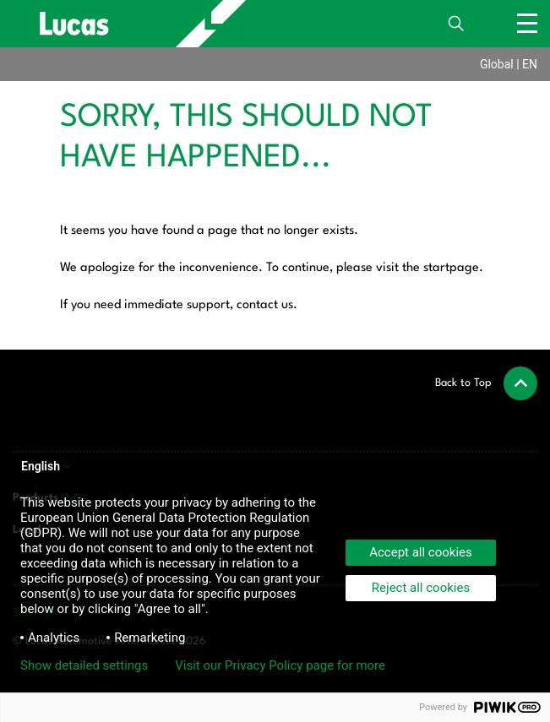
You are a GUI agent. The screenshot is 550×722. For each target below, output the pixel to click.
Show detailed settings (84, 665)
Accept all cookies (420, 552)
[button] (486, 383)
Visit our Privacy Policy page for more (280, 665)
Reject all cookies (421, 587)
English (47, 466)
